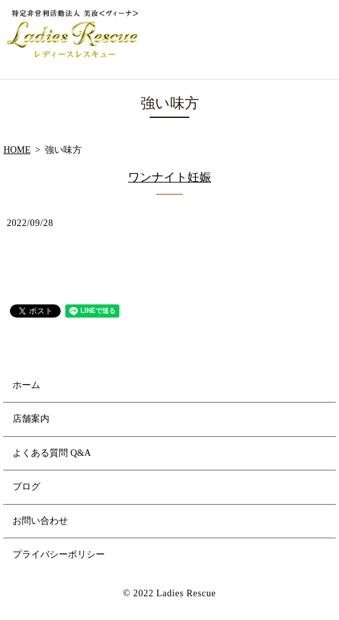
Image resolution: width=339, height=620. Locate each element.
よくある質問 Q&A (52, 453)
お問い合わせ (40, 521)
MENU (315, 39)
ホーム (26, 385)
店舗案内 (31, 419)
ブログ (26, 487)
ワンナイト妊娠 (169, 177)
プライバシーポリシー (59, 554)
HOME (16, 150)
